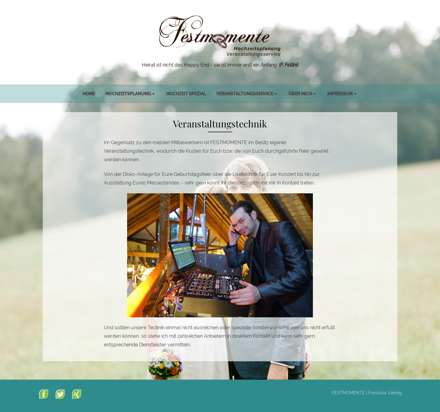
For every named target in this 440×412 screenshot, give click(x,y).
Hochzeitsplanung (128, 93)
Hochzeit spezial (186, 93)
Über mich (300, 93)
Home (88, 93)
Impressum (340, 93)
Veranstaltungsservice (244, 93)
